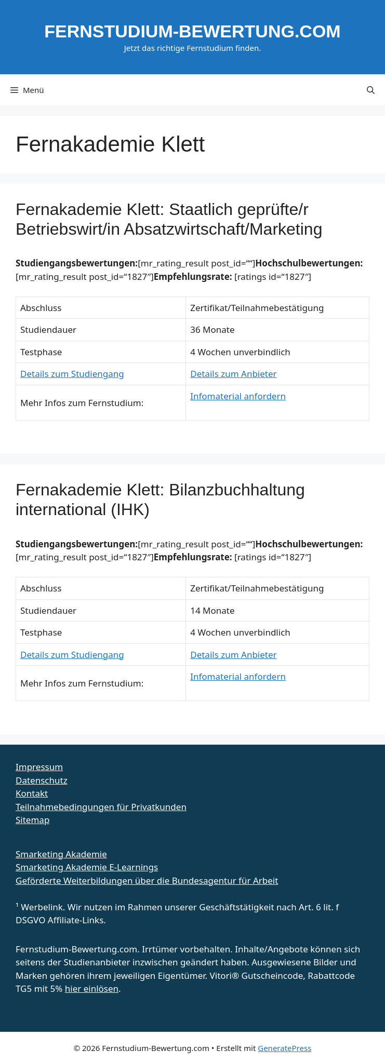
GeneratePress (284, 1048)
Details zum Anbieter (233, 374)
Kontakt (32, 793)
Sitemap (32, 820)
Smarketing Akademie (61, 854)
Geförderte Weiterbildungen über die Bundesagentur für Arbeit (147, 880)
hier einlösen (91, 988)
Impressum (39, 767)
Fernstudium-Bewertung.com (192, 31)
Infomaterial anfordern (238, 396)
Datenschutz (42, 780)
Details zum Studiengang (72, 374)
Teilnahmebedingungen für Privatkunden (101, 807)
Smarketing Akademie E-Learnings (87, 867)
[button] (370, 89)
